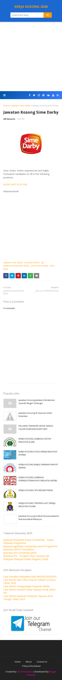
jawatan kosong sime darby (16, 265)
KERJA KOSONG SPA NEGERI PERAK (36, 490)
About (29, 661)
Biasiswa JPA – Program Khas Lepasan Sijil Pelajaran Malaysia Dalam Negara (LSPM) (26, 557)
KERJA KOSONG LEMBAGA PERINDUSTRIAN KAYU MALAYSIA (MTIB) (38, 479)
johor (52, 265)
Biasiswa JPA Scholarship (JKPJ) (19, 552)
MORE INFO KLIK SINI (15, 184)
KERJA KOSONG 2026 (31, 6)
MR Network (9, 119)
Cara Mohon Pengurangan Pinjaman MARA (26, 586)
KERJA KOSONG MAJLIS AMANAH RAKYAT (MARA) (38, 466)
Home (6, 105)
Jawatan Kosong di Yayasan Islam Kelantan (35, 414)
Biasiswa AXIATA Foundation (18, 549)
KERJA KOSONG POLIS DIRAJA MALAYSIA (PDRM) (38, 453)
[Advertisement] (31, 57)
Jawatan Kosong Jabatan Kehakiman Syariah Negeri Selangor (37, 402)
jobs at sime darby (39, 265)
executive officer (32, 262)
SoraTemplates (24, 671)
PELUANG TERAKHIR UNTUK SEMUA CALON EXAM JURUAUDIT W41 (36, 427)
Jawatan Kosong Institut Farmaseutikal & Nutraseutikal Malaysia (39, 518)
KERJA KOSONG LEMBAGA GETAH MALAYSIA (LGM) (35, 440)
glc (42, 262)
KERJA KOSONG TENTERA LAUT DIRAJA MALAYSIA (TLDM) (37, 505)
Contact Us (42, 661)
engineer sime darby (20, 105)
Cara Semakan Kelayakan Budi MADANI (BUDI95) (30, 576)
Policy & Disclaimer (31, 665)
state (5, 269)
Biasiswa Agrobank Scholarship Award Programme (30, 546)
